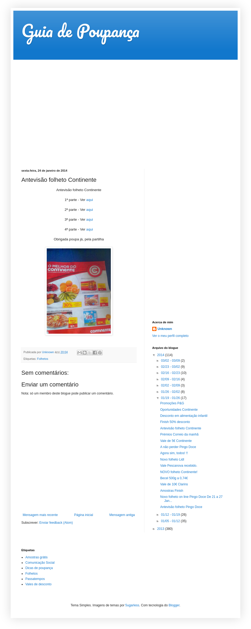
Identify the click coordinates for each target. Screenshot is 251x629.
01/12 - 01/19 (171, 515)
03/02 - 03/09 (171, 360)
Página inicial (83, 515)
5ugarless (132, 605)
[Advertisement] (50, 110)
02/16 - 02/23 (171, 373)
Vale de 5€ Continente (176, 441)
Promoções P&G (172, 403)
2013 (161, 529)
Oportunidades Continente (179, 410)
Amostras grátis (36, 557)
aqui (89, 200)
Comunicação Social (39, 563)
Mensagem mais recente (40, 515)
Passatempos (35, 579)
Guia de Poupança (80, 31)
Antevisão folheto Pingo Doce (181, 507)
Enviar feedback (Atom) (56, 523)
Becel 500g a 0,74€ (174, 478)
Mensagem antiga (122, 515)
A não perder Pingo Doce (178, 447)
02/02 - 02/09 (171, 385)
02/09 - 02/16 (171, 379)
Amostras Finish (171, 491)
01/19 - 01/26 (171, 398)
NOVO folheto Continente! (178, 472)
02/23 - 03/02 (171, 367)
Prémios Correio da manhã (179, 434)
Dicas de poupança (39, 568)
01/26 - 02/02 (171, 392)
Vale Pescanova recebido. (178, 465)
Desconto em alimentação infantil (183, 416)
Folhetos (42, 358)
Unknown (165, 329)
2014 (161, 355)
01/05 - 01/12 (171, 521)
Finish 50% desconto (175, 422)
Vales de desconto (38, 584)
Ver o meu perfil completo (170, 336)
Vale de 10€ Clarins (174, 484)
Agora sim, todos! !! (174, 453)
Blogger (173, 605)
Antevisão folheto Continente (180, 428)
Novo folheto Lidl (172, 459)
